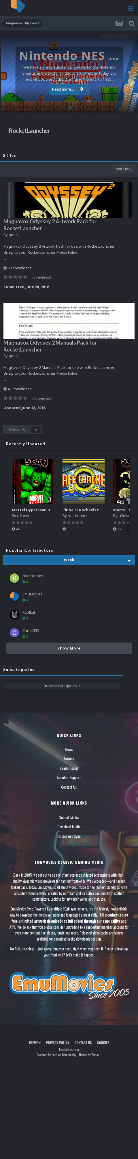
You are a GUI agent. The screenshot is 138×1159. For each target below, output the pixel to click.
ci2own (23, 515)
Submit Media (69, 817)
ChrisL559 (30, 630)
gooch (14, 234)
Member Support (69, 777)
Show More (69, 648)
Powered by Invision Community (56, 1054)
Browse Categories (62, 685)
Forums (69, 758)
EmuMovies (32, 594)
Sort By (123, 169)
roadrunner (78, 515)
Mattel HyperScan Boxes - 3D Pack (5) (47, 509)
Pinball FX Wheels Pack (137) (89, 509)
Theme (35, 1042)
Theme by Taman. (89, 1054)
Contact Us (69, 787)
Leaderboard (69, 768)
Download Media (69, 826)
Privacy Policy (57, 1042)
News (69, 749)
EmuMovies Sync (69, 836)
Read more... (68, 89)
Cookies (103, 1042)
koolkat (28, 612)
